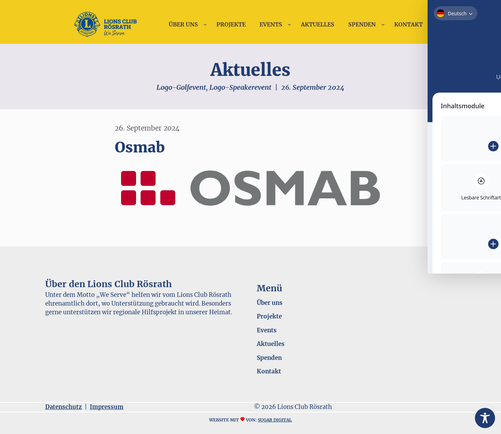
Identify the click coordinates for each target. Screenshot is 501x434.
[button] (15, 418)
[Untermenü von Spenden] (383, 24)
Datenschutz (63, 407)
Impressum (107, 407)
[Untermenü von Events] (289, 24)
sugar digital (275, 420)
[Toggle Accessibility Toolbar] (485, 418)
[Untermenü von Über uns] (205, 24)
